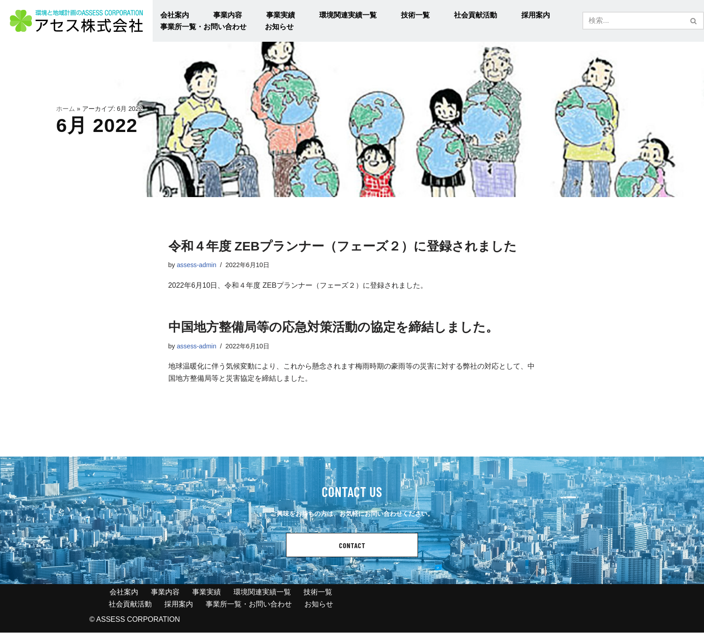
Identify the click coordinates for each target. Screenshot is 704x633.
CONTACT (352, 545)
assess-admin (197, 264)
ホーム (65, 109)
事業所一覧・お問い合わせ (203, 27)
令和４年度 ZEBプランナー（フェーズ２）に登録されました (342, 246)
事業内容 (227, 15)
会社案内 (174, 15)
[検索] (633, 21)
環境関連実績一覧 (348, 15)
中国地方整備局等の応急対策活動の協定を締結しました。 (333, 327)
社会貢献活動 (475, 15)
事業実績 (280, 15)
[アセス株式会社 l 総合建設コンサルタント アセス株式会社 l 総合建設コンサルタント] (76, 21)
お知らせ (279, 27)
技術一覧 (415, 15)
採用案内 (535, 15)
